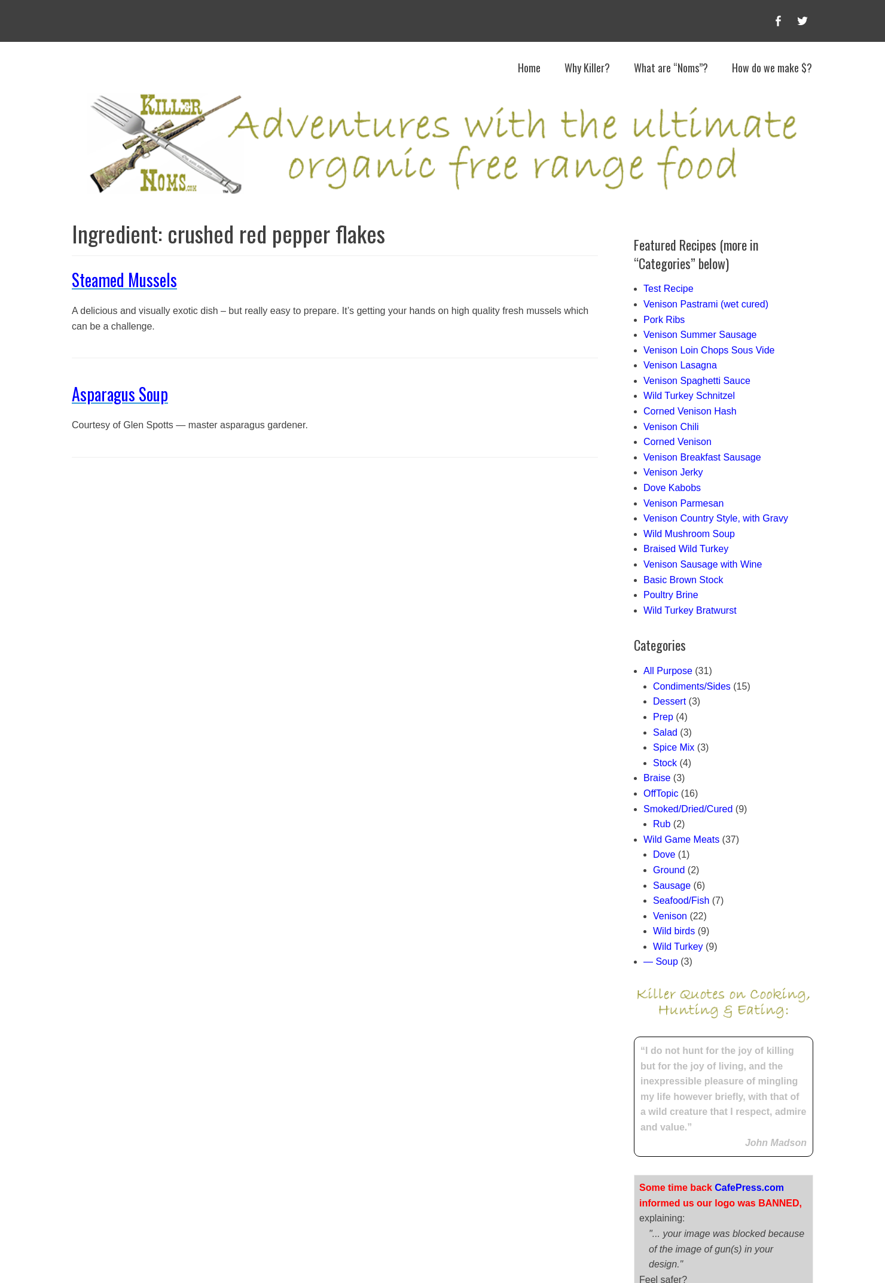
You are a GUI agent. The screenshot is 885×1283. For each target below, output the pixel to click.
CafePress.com (749, 1084)
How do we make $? (772, 67)
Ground (669, 870)
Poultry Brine (670, 595)
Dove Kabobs (672, 488)
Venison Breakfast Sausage (702, 457)
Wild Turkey (678, 946)
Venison (670, 916)
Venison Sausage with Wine (702, 564)
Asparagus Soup (120, 394)
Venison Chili (671, 427)
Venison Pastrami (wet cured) (705, 304)
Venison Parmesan (683, 503)
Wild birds (674, 931)
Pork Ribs (664, 320)
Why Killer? (587, 67)
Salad (665, 732)
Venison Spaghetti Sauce (696, 381)
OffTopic (660, 793)
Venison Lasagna (680, 365)
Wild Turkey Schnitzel (689, 396)
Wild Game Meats (681, 839)
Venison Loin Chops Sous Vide (708, 350)
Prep (663, 717)
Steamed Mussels (124, 279)
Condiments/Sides (692, 686)
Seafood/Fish (681, 900)
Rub (661, 824)
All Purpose (667, 671)
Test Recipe (668, 289)
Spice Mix (673, 747)
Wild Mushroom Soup (689, 534)
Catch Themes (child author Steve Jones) (591, 1258)
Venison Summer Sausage (699, 335)
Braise (656, 778)
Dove (664, 854)
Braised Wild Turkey (685, 549)
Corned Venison (677, 442)
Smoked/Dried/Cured (688, 809)
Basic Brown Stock (683, 580)
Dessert (669, 701)
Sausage (672, 885)
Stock (665, 763)
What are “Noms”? (671, 67)
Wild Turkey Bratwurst (690, 610)
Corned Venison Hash (690, 411)
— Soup (660, 961)
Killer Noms (303, 1258)
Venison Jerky (673, 472)
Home (529, 67)
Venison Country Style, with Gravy (715, 518)
